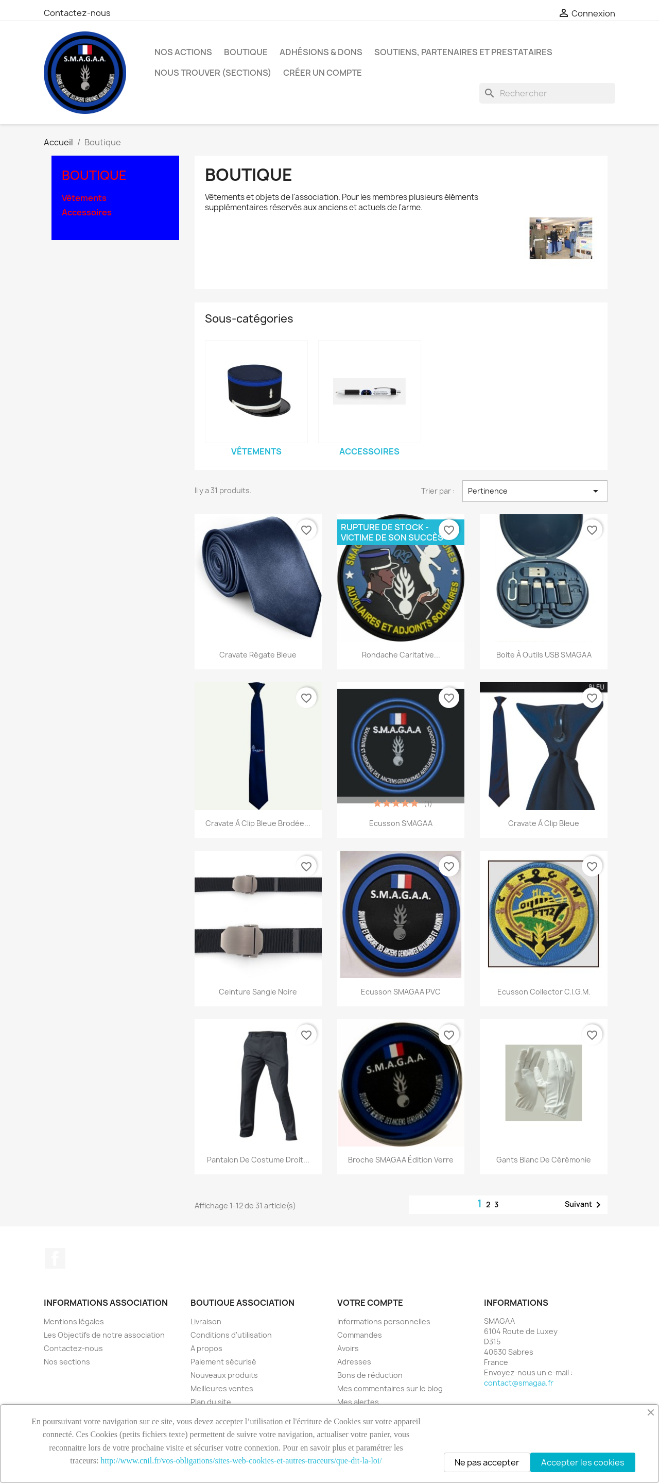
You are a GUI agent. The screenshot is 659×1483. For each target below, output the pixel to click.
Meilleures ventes (221, 1388)
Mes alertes (358, 1402)
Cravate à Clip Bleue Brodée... (257, 823)
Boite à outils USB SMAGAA (544, 655)
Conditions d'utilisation (231, 1335)
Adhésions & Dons (321, 52)
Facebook (55, 1258)
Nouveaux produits (224, 1375)
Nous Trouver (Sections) (212, 72)
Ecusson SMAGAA (400, 823)
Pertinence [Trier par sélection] (535, 491)
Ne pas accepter (487, 1462)
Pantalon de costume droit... (258, 1160)
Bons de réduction (370, 1375)
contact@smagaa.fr (518, 1383)
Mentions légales (74, 1321)
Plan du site (210, 1402)
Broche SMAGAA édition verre (401, 1160)
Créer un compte (322, 72)
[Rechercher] (547, 93)
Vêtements (84, 198)
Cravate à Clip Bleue (543, 823)
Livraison (205, 1321)
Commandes (359, 1335)
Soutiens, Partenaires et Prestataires (463, 52)
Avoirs (348, 1348)
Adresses (354, 1362)
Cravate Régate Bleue (258, 655)
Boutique (246, 52)
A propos (206, 1348)
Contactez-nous (77, 13)
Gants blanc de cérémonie (543, 1160)
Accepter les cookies (583, 1462)
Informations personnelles (383, 1321)
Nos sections (67, 1362)
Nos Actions (183, 52)
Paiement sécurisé (223, 1362)
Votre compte (370, 1302)
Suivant (584, 1205)
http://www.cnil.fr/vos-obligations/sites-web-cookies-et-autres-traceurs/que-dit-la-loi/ (240, 1460)
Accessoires (87, 212)
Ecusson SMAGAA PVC (401, 992)
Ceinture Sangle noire (258, 992)
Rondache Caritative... (401, 655)
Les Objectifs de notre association (104, 1335)
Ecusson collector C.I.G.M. (544, 992)
